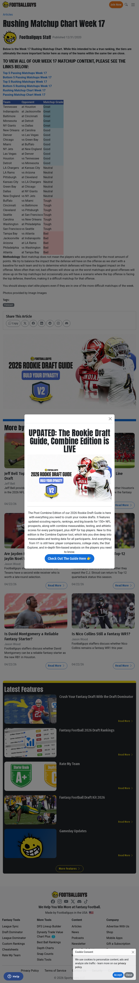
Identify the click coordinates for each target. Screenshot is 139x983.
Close (129, 974)
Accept (118, 974)
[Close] (133, 952)
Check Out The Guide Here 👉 (69, 558)
